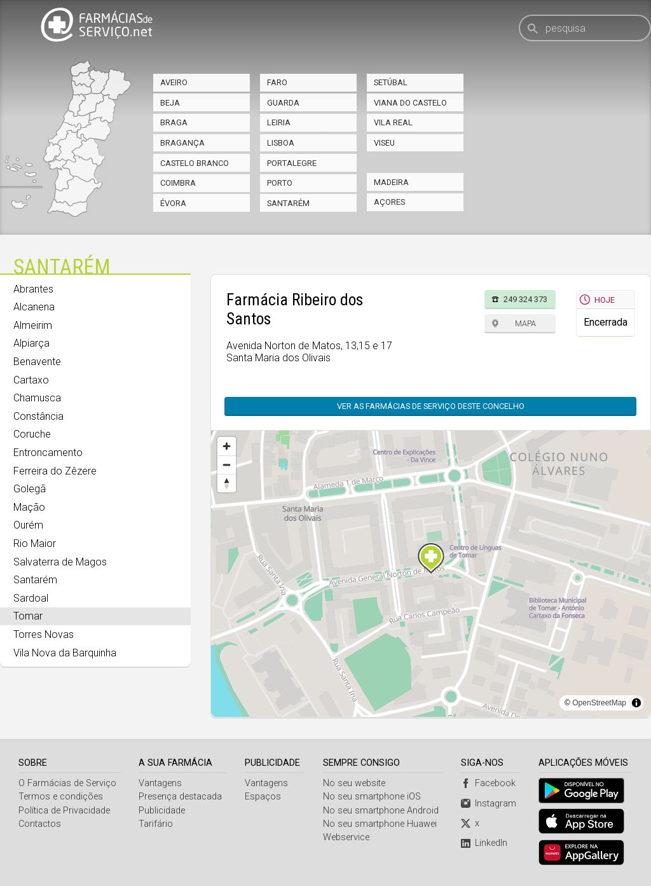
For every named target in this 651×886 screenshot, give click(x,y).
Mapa (525, 323)
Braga (174, 122)
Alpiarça (31, 343)
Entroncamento (48, 452)
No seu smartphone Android (381, 810)
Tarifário (156, 824)
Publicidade (162, 810)
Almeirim (32, 325)
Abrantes (33, 289)
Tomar (28, 616)
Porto (279, 183)
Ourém (28, 525)
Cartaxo (31, 380)
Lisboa (280, 143)
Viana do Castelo (410, 102)
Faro (277, 82)
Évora (173, 203)
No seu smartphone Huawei (380, 824)
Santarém (288, 203)
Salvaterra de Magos (60, 562)
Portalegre (292, 163)
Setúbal (391, 82)
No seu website (354, 784)
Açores (389, 202)
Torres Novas (43, 634)
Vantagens (160, 784)
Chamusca (37, 398)
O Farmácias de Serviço (67, 784)
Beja (170, 102)
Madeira (391, 182)
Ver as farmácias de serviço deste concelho (437, 406)
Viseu (384, 143)
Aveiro (174, 82)
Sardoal (30, 598)
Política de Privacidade (64, 810)
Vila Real (393, 122)
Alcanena (34, 307)
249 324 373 (525, 299)
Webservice (346, 838)
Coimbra (178, 183)
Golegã (29, 489)
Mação (29, 507)
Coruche (32, 434)
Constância (38, 416)
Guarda (283, 102)
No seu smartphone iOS (372, 797)
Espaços (263, 797)
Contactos (39, 824)
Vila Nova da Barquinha (64, 653)
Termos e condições (60, 797)
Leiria (279, 122)
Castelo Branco (194, 163)
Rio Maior (34, 543)
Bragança (182, 143)
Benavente (37, 362)
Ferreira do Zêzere (55, 471)
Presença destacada (180, 797)
